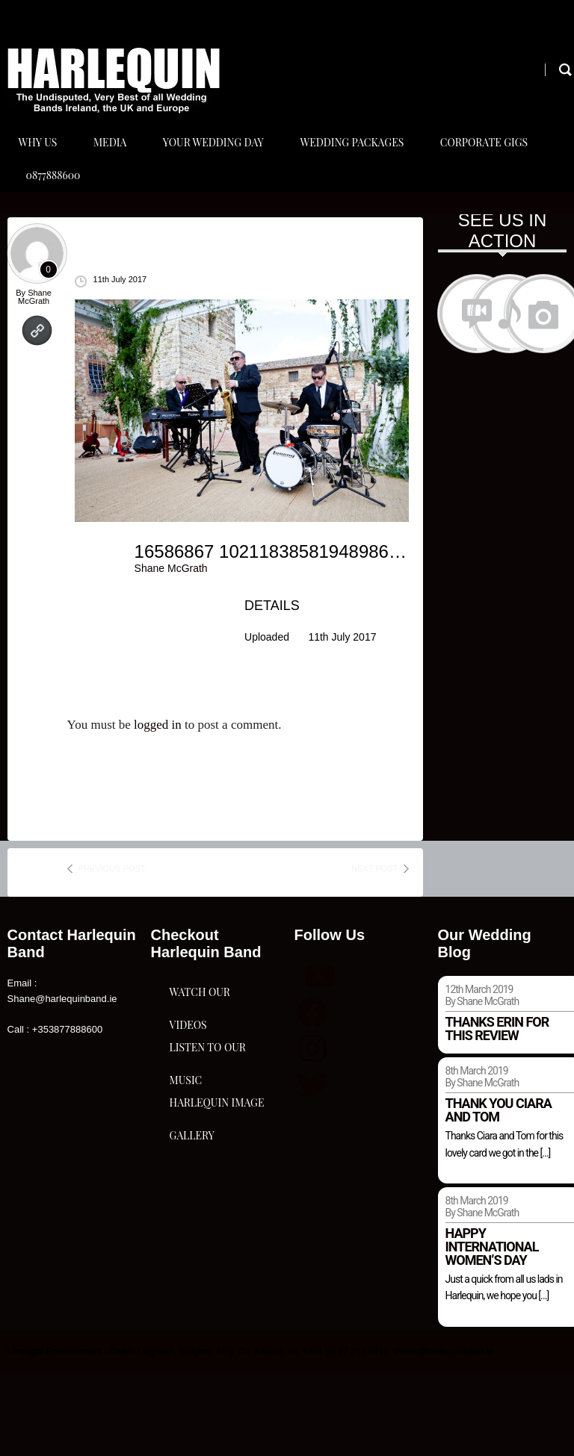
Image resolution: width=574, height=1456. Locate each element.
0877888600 (53, 238)
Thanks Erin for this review (497, 1112)
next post (374, 952)
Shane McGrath (35, 380)
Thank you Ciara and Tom (498, 1193)
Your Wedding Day (220, 163)
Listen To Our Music (208, 1229)
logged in (158, 808)
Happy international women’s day (492, 1330)
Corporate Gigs (499, 163)
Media (113, 163)
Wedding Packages (363, 163)
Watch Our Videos (200, 1111)
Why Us (38, 163)
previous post (112, 952)
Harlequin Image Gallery (210, 1347)
